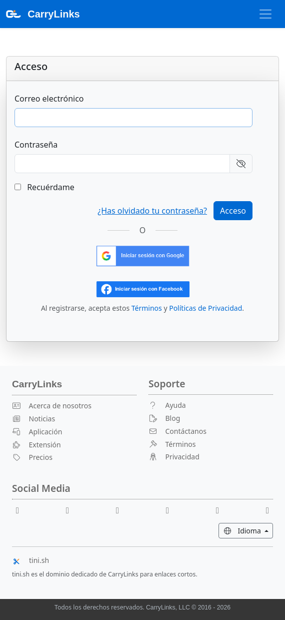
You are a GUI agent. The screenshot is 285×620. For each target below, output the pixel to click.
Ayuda (167, 405)
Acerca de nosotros (52, 405)
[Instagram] (221, 509)
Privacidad (174, 456)
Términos (147, 308)
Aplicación (37, 431)
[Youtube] (71, 509)
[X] (171, 509)
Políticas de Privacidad (205, 308)
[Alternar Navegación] (265, 14)
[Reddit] (121, 509)
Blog (164, 418)
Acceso (233, 210)
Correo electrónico (49, 98)
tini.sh (30, 560)
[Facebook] (21, 509)
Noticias (33, 418)
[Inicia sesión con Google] (142, 255)
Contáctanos (177, 431)
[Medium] (267, 509)
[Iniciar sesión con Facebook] (142, 288)
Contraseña (36, 144)
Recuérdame (44, 187)
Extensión (36, 444)
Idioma (248, 530)
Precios (32, 457)
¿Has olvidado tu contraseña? (152, 210)
